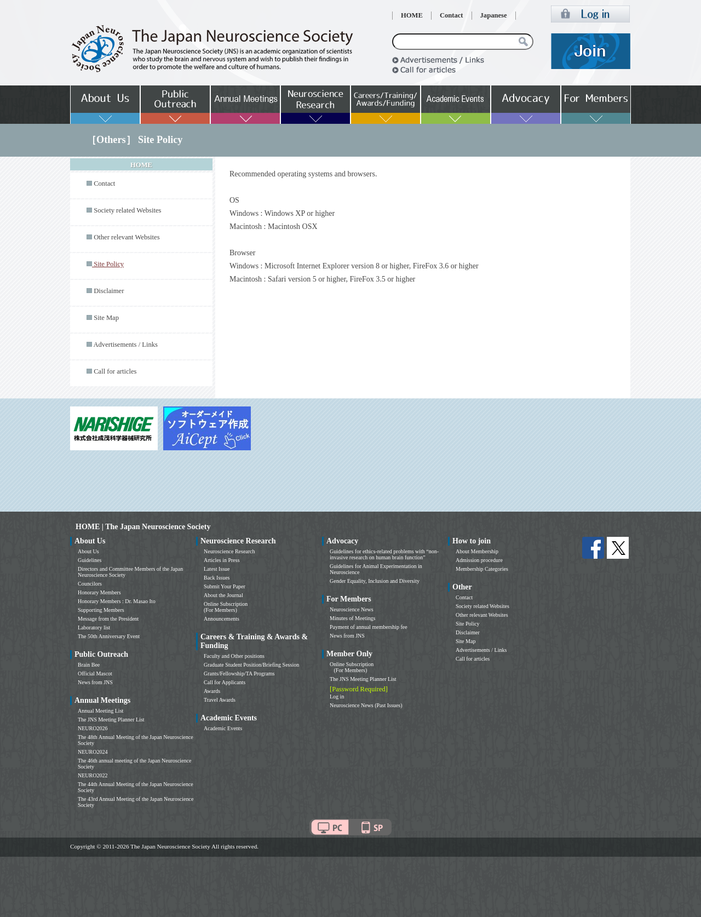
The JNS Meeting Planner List (111, 720)
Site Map (106, 318)
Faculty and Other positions (234, 656)
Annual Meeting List (100, 711)
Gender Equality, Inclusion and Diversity (375, 581)
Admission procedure (479, 560)
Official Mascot (95, 673)
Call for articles (115, 371)
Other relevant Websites (126, 237)
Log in (337, 697)
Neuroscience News (352, 609)
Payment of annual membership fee (368, 627)
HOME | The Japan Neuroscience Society (143, 527)
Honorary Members (99, 592)
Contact (451, 15)
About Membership (477, 551)
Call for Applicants (224, 682)
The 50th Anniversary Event (109, 636)
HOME (412, 15)
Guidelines (89, 560)
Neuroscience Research (229, 551)
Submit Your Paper (224, 586)
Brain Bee (89, 665)
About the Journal (223, 595)
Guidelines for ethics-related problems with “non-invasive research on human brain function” (384, 554)
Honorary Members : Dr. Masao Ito (117, 601)
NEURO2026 (92, 728)
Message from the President (108, 619)
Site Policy (468, 624)
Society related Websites (127, 210)
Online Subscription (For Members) (226, 607)
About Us (88, 551)
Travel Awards (219, 700)
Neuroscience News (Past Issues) (366, 705)
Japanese (493, 15)
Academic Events (223, 728)
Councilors (90, 584)
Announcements (221, 619)
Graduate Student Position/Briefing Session (251, 665)
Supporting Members (101, 610)
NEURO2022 (92, 775)
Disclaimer (109, 291)
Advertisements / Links (125, 344)
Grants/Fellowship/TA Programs (239, 673)
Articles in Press (222, 560)
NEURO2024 (92, 752)
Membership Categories (482, 569)
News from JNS (95, 682)
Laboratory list (94, 627)
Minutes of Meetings (352, 618)
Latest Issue (217, 569)
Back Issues (217, 578)
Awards (212, 691)
